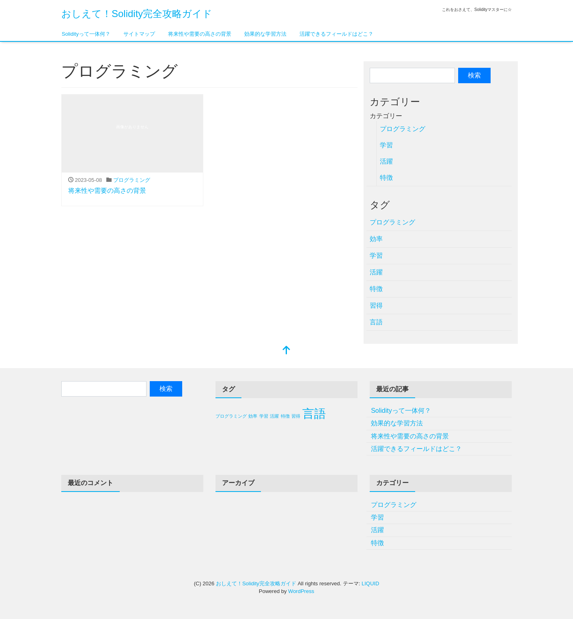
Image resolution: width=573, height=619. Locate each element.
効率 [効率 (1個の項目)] (252, 416)
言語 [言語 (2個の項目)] (314, 413)
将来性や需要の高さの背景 (199, 34)
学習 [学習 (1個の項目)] (263, 416)
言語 (376, 322)
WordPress (301, 591)
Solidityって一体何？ (86, 34)
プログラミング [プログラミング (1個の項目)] (231, 416)
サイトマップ (139, 34)
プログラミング (131, 180)
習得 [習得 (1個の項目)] (295, 416)
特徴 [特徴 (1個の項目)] (285, 416)
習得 (376, 305)
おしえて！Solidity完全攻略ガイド (136, 13)
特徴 (386, 177)
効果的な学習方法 (265, 34)
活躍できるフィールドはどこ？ (336, 34)
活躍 (386, 161)
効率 (376, 238)
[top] (286, 350)
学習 (386, 145)
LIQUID (370, 583)
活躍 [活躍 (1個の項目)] (274, 416)
